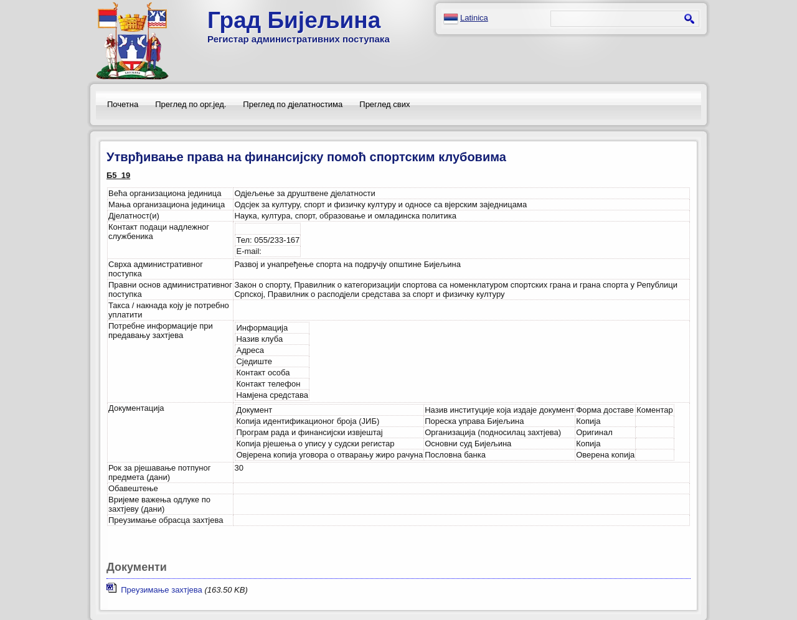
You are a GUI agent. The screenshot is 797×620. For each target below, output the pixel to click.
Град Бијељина (293, 20)
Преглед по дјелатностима (292, 104)
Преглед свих (384, 104)
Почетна (122, 104)
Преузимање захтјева (154, 589)
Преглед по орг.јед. (190, 104)
